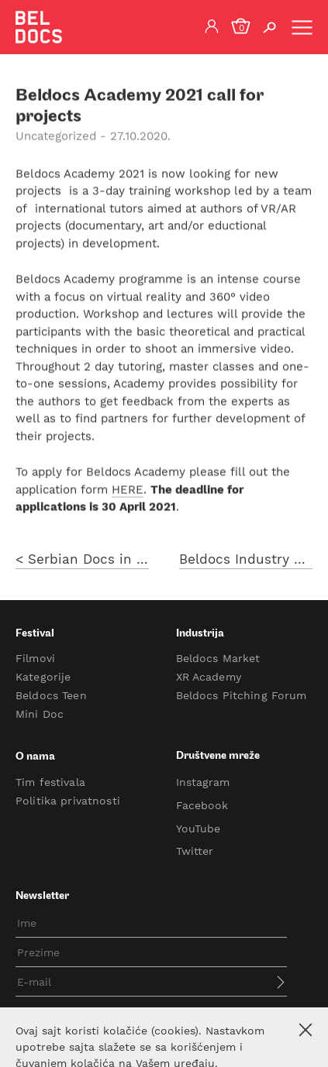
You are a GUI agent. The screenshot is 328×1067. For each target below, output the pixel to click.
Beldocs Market (218, 658)
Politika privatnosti (68, 800)
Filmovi (35, 658)
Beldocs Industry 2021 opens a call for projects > (245, 563)
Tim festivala (50, 782)
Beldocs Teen (51, 695)
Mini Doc (40, 714)
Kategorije (43, 677)
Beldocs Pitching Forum (241, 695)
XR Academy (208, 677)
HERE (127, 491)
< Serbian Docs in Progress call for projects (82, 563)
